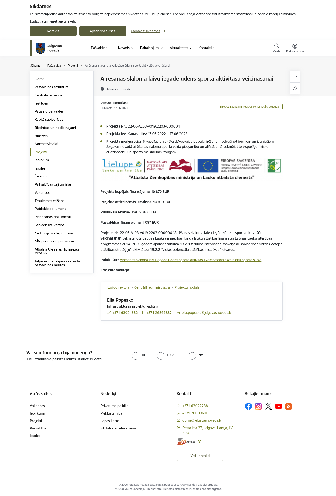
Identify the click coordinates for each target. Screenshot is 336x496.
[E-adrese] (186, 442)
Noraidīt (53, 31)
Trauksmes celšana (50, 200)
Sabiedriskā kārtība (50, 225)
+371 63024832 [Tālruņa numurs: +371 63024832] (125, 312)
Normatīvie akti (46, 144)
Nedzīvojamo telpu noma (54, 233)
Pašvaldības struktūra (52, 87)
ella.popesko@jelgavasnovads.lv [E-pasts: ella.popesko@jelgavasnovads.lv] (206, 312)
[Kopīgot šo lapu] (295, 88)
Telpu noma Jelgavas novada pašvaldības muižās (57, 263)
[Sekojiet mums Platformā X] (268, 406)
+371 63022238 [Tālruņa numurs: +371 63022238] (195, 406)
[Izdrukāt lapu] (295, 76)
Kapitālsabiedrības (49, 119)
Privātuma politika (115, 406)
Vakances (42, 192)
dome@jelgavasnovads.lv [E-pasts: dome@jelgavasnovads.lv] (201, 420)
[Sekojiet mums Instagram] (258, 406)
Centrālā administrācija (152, 287)
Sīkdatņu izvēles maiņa (118, 428)
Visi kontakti (200, 455)
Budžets (41, 136)
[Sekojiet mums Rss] (288, 406)
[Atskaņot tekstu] (119, 89)
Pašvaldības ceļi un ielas (53, 184)
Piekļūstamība (111, 413)
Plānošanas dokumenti (53, 217)
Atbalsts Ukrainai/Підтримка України (57, 251)
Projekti (41, 152)
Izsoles (40, 168)
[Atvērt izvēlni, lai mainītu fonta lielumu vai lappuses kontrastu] (295, 48)
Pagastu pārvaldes (49, 111)
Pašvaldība (38, 428)
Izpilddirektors (118, 287)
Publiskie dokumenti (50, 208)
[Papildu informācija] (199, 441)
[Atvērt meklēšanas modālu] (277, 48)
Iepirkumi (42, 160)
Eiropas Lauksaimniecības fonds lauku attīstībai (250, 106)
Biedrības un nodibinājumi (55, 127)
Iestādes (41, 103)
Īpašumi (41, 176)
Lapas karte (110, 420)
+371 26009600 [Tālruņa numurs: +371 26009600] (195, 413)
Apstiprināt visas (102, 31)
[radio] (138, 355)
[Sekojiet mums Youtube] (278, 406)
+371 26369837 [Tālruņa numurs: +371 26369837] (159, 312)
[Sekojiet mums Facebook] (248, 406)
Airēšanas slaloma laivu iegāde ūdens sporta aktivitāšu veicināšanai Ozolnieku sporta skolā (190, 260)
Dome (39, 79)
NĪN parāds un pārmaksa (54, 241)
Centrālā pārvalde (48, 95)
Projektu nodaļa (187, 287)
